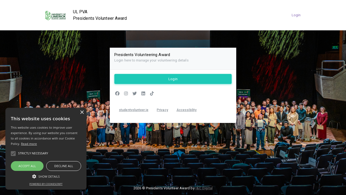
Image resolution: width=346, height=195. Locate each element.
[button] (46, 176)
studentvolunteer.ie (133, 110)
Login (296, 15)
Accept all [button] (27, 166)
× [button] (82, 112)
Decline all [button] (63, 166)
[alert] (45, 149)
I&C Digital (203, 188)
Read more (29, 144)
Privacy (162, 110)
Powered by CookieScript (45, 184)
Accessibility (187, 110)
